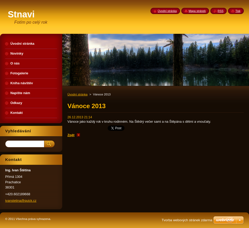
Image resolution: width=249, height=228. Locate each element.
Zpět (70, 135)
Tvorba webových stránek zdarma (187, 220)
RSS (220, 10)
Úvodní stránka (77, 94)
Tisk (237, 10)
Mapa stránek (197, 10)
